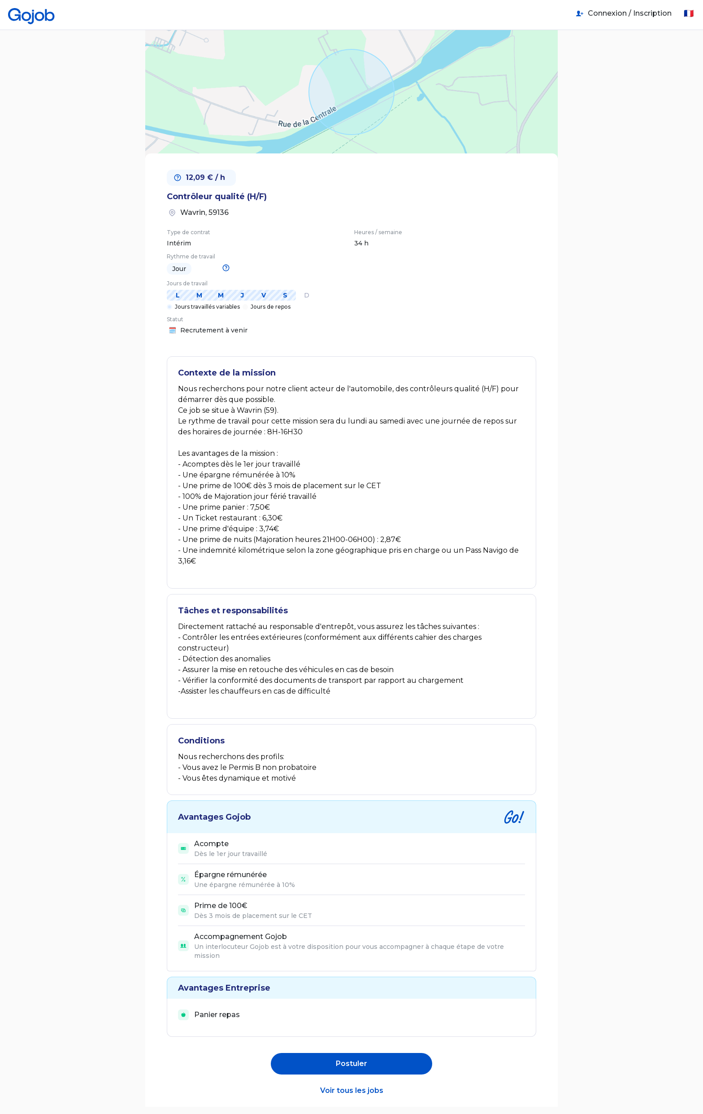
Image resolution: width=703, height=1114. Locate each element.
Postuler (351, 1063)
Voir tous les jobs (351, 1090)
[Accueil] (31, 13)
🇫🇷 (689, 13)
